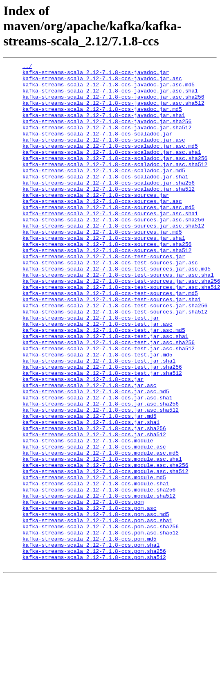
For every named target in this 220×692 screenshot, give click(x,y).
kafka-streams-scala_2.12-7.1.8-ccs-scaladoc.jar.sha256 (108, 207)
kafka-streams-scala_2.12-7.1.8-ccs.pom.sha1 (90, 641)
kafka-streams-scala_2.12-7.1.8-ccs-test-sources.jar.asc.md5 (116, 310)
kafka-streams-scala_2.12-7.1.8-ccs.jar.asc (89, 450)
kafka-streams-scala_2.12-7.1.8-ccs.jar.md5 (89, 487)
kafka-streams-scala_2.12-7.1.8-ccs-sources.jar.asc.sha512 (113, 258)
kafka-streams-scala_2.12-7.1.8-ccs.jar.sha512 (94, 509)
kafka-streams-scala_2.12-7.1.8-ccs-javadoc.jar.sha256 (106, 133)
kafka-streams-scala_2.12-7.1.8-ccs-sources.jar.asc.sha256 (113, 251)
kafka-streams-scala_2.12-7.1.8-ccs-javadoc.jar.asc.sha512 (113, 111)
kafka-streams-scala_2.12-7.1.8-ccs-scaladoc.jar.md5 (103, 192)
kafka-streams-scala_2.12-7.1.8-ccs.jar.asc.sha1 (97, 465)
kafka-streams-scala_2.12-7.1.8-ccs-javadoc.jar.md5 (102, 118)
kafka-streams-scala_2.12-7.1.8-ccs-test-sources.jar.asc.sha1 (118, 317)
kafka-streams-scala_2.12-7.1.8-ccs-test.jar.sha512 (102, 435)
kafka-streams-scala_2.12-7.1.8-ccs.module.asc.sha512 (105, 553)
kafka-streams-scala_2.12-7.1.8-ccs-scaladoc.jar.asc (103, 155)
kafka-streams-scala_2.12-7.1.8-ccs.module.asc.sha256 (105, 546)
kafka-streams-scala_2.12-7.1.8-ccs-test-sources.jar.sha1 (111, 347)
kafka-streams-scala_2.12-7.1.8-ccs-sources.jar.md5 (102, 266)
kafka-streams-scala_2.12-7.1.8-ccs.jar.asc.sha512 (100, 479)
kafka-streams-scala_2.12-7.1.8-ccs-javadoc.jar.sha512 (106, 140)
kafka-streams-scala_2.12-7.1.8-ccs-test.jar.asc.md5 (103, 384)
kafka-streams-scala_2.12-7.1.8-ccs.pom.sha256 (94, 649)
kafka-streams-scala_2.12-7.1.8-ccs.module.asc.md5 (100, 531)
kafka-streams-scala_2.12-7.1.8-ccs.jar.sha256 (94, 501)
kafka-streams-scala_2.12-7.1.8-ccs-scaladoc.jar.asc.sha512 (114, 185)
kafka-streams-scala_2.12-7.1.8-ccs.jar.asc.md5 (95, 457)
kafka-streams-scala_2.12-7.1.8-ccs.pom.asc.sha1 (97, 612)
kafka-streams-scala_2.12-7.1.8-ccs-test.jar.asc (97, 376)
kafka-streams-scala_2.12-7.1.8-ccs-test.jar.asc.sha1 (105, 391)
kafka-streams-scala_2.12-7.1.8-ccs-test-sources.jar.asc (110, 303)
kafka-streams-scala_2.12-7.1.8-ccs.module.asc (94, 523)
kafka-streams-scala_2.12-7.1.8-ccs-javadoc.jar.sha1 (103, 126)
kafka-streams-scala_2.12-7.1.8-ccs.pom (83, 590)
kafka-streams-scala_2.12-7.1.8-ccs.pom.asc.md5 (95, 605)
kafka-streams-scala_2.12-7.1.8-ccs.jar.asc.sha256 (100, 472)
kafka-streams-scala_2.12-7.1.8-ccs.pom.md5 (89, 634)
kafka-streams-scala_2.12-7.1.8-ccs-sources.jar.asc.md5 (108, 236)
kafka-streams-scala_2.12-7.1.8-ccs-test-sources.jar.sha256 (114, 354)
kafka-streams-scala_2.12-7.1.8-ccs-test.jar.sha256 (102, 428)
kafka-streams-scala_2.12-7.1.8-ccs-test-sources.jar (103, 295)
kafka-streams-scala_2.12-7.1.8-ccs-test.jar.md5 (97, 413)
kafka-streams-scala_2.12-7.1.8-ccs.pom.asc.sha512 (100, 627)
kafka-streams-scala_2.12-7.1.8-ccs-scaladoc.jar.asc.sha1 (111, 170)
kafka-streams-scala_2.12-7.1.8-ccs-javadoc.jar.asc (102, 82)
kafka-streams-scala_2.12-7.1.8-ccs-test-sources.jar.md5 (110, 339)
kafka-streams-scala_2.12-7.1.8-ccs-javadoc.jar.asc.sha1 (110, 96)
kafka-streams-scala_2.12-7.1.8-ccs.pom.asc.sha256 (100, 619)
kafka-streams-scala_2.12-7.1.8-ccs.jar (83, 442)
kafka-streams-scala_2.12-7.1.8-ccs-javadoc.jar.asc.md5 (108, 89)
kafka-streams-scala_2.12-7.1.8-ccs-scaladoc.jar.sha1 (105, 199)
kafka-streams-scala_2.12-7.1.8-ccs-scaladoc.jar (97, 148)
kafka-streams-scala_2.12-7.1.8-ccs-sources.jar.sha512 (106, 288)
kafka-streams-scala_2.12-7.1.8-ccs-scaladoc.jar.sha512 (108, 214)
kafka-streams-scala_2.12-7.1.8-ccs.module (87, 516)
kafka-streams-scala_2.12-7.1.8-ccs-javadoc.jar (95, 74)
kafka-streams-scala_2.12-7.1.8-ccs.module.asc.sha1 (102, 538)
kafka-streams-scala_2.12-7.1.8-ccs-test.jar (90, 369)
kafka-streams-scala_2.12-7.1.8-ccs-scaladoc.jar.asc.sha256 (114, 177)
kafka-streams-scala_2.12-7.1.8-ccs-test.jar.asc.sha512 (108, 406)
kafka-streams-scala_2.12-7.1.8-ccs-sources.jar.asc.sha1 (110, 244)
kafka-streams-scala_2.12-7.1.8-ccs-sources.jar (95, 221)
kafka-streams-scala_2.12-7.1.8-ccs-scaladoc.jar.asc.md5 (110, 163)
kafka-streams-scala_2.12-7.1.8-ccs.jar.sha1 (90, 494)
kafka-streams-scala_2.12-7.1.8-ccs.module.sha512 (98, 582)
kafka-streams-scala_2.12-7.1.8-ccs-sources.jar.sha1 (103, 273)
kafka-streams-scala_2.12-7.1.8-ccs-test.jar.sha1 (98, 420)
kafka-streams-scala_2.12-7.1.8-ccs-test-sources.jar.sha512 (114, 361)
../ (27, 67)
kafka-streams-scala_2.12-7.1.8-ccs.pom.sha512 (94, 656)
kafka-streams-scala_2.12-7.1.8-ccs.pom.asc (89, 597)
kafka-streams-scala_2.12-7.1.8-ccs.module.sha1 (95, 568)
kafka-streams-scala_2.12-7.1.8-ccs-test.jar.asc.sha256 (108, 398)
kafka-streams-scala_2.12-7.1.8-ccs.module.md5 (94, 560)
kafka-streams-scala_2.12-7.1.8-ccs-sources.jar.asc (102, 229)
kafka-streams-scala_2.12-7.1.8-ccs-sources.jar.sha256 (106, 280)
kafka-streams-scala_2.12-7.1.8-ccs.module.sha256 (98, 575)
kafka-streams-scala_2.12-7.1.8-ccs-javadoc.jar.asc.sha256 (113, 104)
